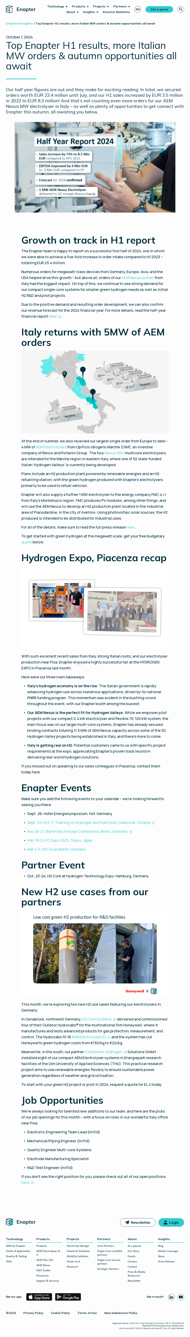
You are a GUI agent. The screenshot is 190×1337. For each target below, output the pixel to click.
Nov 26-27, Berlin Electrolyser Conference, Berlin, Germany (77, 831)
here (53, 316)
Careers (132, 1261)
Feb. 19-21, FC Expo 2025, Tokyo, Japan (60, 840)
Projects (99, 6)
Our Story (133, 1251)
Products (78, 6)
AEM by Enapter (15, 1246)
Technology (55, 6)
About (70, 12)
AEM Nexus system (138, 277)
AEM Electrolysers (51, 446)
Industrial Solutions (78, 1251)
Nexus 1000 (114, 452)
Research (72, 1266)
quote (26, 541)
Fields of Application (18, 1251)
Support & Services (47, 1280)
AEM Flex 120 (44, 1260)
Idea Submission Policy (120, 1313)
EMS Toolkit (43, 1270)
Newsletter (140, 1222)
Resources (42, 1275)
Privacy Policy (33, 1313)
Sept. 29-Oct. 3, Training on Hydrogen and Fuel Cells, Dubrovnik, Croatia (88, 822)
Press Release (166, 1261)
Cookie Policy (60, 1313)
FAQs (9, 1261)
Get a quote (159, 9)
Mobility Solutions (77, 1256)
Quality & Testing (16, 1256)
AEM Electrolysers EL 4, (91, 1036)
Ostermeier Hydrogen (103, 1051)
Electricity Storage (78, 1246)
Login (174, 1222)
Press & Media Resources (136, 1274)
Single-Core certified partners (109, 1253)
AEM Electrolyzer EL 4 (48, 1253)
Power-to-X (73, 1261)
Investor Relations (116, 12)
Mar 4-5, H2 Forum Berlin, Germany (56, 849)
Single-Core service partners (108, 1262)
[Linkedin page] (171, 1297)
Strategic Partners (108, 1269)
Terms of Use (87, 1313)
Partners (120, 6)
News (161, 1256)
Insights (89, 12)
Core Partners (105, 1246)
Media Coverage (168, 1251)
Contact (132, 1266)
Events (131, 1256)
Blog (160, 1246)
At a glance (134, 1246)
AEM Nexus (43, 1265)
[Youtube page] (181, 1297)
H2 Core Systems (97, 1019)
